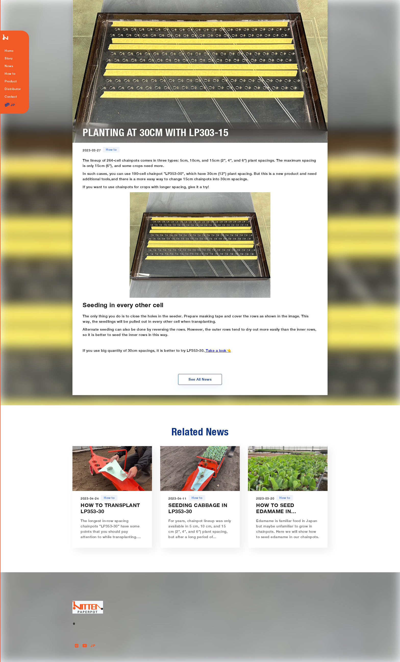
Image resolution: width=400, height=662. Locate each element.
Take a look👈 (218, 350)
